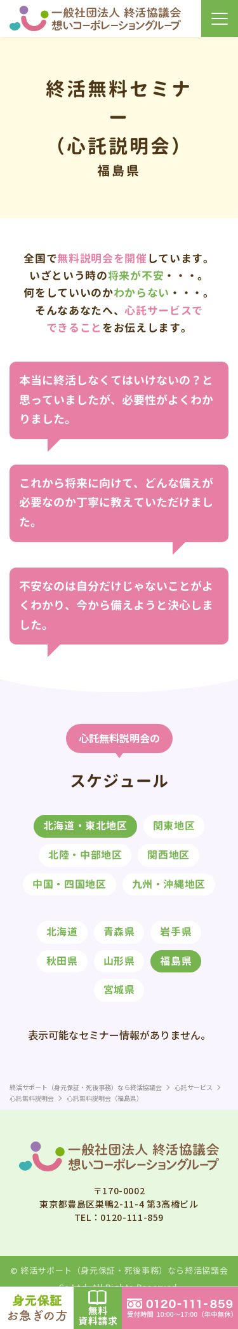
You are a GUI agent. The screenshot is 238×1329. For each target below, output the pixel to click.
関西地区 (168, 855)
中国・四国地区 (69, 884)
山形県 (119, 961)
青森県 (119, 932)
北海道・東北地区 (85, 826)
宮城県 (119, 990)
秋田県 (62, 961)
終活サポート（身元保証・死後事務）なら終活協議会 (124, 1270)
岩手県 (176, 932)
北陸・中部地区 (85, 855)
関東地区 (174, 826)
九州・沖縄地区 (169, 884)
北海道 (62, 932)
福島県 (176, 961)
